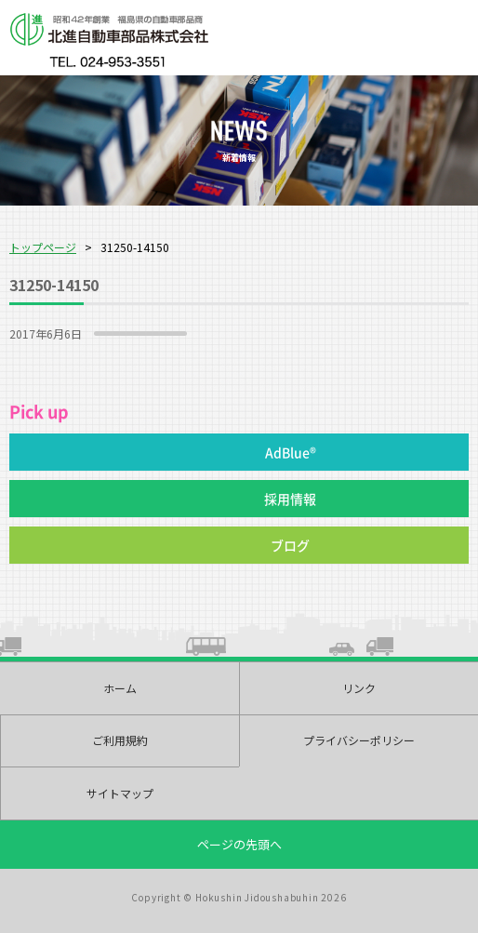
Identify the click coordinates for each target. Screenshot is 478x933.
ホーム (120, 688)
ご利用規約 (120, 740)
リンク (359, 688)
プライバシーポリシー (359, 740)
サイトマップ (119, 793)
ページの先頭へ (239, 844)
